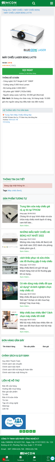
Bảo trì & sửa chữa (10, 397)
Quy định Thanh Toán (11, 361)
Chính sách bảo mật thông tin (14, 372)
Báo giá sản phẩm (9, 392)
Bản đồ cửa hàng (9, 386)
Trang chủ (6, 10)
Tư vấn (5, 394)
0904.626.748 (13, 120)
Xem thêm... (25, 225)
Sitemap (5, 406)
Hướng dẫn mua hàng (11, 389)
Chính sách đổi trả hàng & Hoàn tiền (17, 369)
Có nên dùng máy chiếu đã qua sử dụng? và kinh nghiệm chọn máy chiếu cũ (36, 287)
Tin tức (5, 400)
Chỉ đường (6, 122)
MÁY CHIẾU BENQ (32, 10)
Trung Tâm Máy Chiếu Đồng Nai (17, 115)
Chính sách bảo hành (11, 367)
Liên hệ (5, 409)
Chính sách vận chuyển (12, 364)
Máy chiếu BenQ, (15, 190)
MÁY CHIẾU (18, 10)
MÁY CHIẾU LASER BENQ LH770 (18, 13)
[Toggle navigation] (33, 3)
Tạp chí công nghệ (10, 403)
